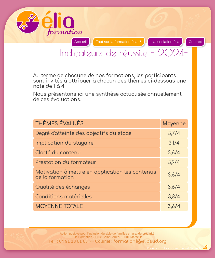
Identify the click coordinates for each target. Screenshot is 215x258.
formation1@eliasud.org (140, 241)
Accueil (80, 41)
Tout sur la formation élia (120, 40)
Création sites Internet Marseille (181, 248)
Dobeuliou (153, 248)
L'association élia (165, 41)
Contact (195, 41)
